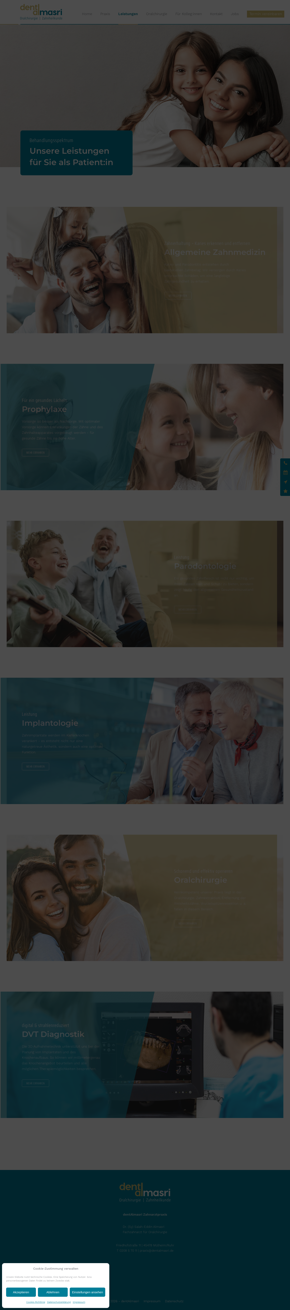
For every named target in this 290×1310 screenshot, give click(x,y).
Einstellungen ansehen (87, 1292)
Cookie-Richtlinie (35, 1302)
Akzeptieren (21, 1292)
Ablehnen (52, 1292)
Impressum (79, 1302)
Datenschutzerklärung (59, 1302)
